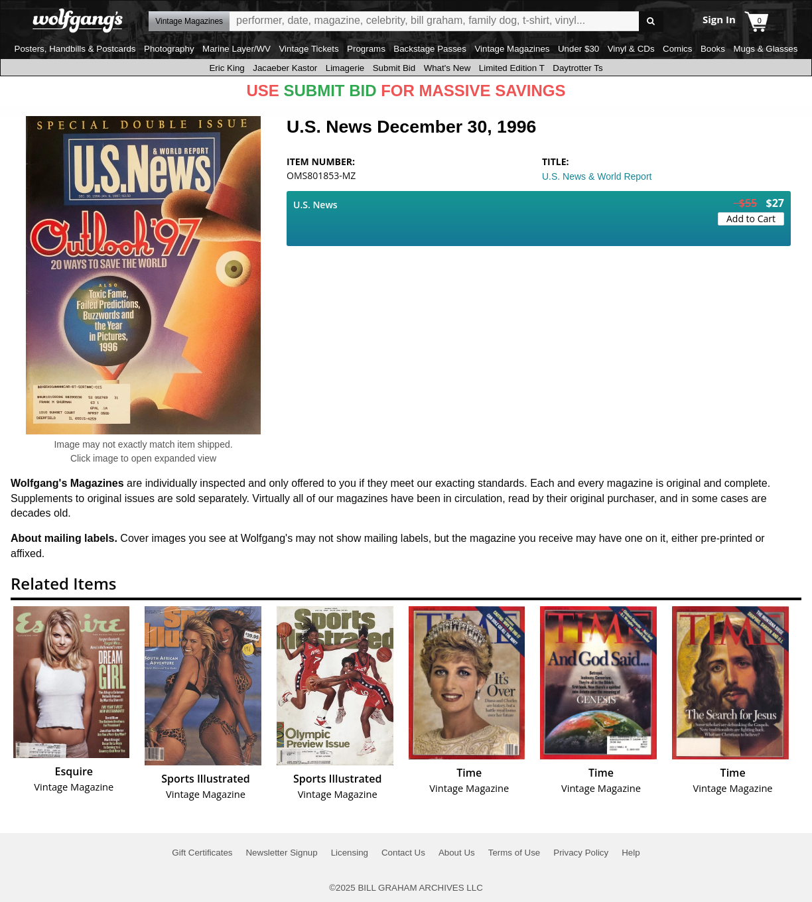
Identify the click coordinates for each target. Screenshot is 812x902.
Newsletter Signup (281, 853)
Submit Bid (394, 68)
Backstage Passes (429, 49)
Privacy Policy (580, 853)
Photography (169, 49)
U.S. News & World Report (596, 176)
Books (713, 49)
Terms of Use (514, 853)
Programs (366, 49)
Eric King (226, 68)
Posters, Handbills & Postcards (75, 49)
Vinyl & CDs (631, 49)
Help (631, 853)
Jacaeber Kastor (285, 68)
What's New (447, 68)
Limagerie (345, 68)
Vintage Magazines (511, 49)
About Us (457, 853)
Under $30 (578, 49)
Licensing (349, 853)
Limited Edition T (512, 68)
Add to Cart (751, 218)
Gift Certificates (202, 853)
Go (651, 21)
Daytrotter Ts (577, 68)
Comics (677, 49)
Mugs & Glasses (765, 49)
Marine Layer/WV (236, 49)
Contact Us (403, 853)
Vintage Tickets (308, 49)
